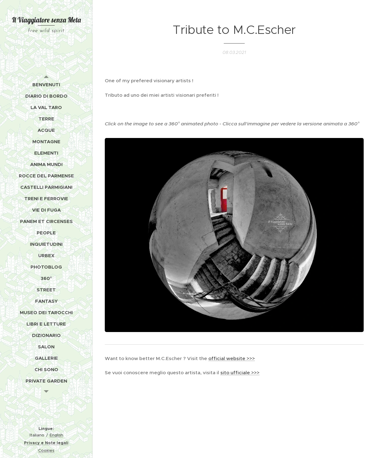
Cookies (46, 450)
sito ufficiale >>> (240, 372)
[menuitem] (46, 84)
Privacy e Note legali (46, 442)
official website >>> (231, 358)
